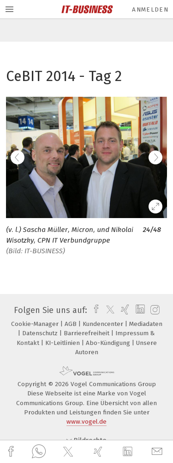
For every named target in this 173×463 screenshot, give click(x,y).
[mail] (158, 451)
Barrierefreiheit (87, 333)
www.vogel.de (86, 421)
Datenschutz (41, 333)
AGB (71, 324)
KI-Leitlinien (63, 343)
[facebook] (12, 451)
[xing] (99, 451)
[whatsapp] (39, 451)
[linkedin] (129, 452)
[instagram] (154, 310)
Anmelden (150, 9)
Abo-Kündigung (109, 343)
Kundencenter (104, 324)
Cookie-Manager (35, 324)
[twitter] (69, 451)
